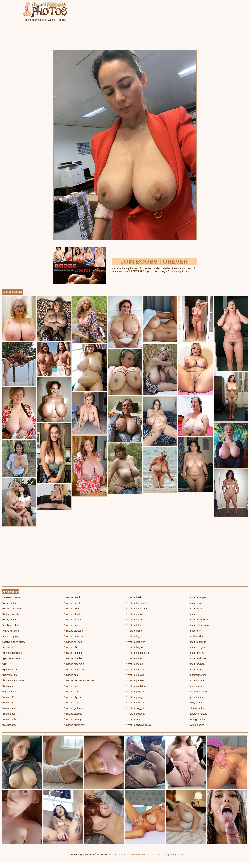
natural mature (197, 675)
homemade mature (13, 680)
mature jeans (134, 614)
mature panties (135, 680)
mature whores (197, 658)
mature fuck (71, 702)
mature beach (72, 597)
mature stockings (199, 619)
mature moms (134, 664)
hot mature (8, 686)
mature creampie (74, 664)
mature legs (133, 636)
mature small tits (198, 608)
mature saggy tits (136, 708)
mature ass (8, 713)
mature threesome (199, 625)
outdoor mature (198, 691)
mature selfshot (135, 713)
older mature (196, 686)
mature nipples (135, 675)
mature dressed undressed (79, 680)
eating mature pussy (13, 641)
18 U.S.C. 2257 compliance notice (164, 854)
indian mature (10, 691)
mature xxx (195, 669)
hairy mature (9, 675)
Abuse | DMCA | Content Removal (127, 854)
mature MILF (134, 658)
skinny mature (197, 708)
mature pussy (134, 697)
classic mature (10, 630)
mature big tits (72, 603)
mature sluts (196, 603)
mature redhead (135, 702)
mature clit (70, 647)
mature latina (134, 630)
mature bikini (72, 608)
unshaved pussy (198, 636)
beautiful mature (11, 608)
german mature (11, 658)
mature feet (71, 691)
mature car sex (73, 641)
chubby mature (10, 625)
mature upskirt (197, 641)
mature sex (133, 719)
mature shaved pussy (138, 724)
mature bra (70, 625)
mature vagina (197, 647)
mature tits (195, 630)
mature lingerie (135, 647)
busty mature (9, 619)
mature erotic (72, 686)
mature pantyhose (136, 686)
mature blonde (72, 614)
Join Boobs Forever (154, 261)
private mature (197, 697)
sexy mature (196, 702)
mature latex (133, 625)
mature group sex (74, 724)
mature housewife (136, 603)
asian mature (9, 603)
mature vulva (196, 652)
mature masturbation (138, 652)
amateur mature (11, 597)
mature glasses (73, 713)
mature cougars (73, 652)
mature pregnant (136, 691)
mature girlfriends (74, 708)
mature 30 (8, 697)
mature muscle (135, 669)
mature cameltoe (74, 636)
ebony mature (10, 647)
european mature (12, 652)
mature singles (197, 597)
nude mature (196, 680)
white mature (196, 724)
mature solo (196, 614)
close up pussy (10, 636)
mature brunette (73, 630)
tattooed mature (198, 713)
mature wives (197, 664)
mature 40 (8, 702)
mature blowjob (73, 619)
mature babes (10, 719)
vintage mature (197, 719)
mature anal (9, 708)
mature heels (134, 597)
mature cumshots (74, 669)
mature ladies (134, 619)
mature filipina (72, 697)
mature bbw (9, 724)
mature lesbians (135, 641)
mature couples (73, 658)
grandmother (9, 669)
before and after (11, 614)
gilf (4, 664)
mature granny (72, 719)
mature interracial (136, 608)
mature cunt (71, 675)
